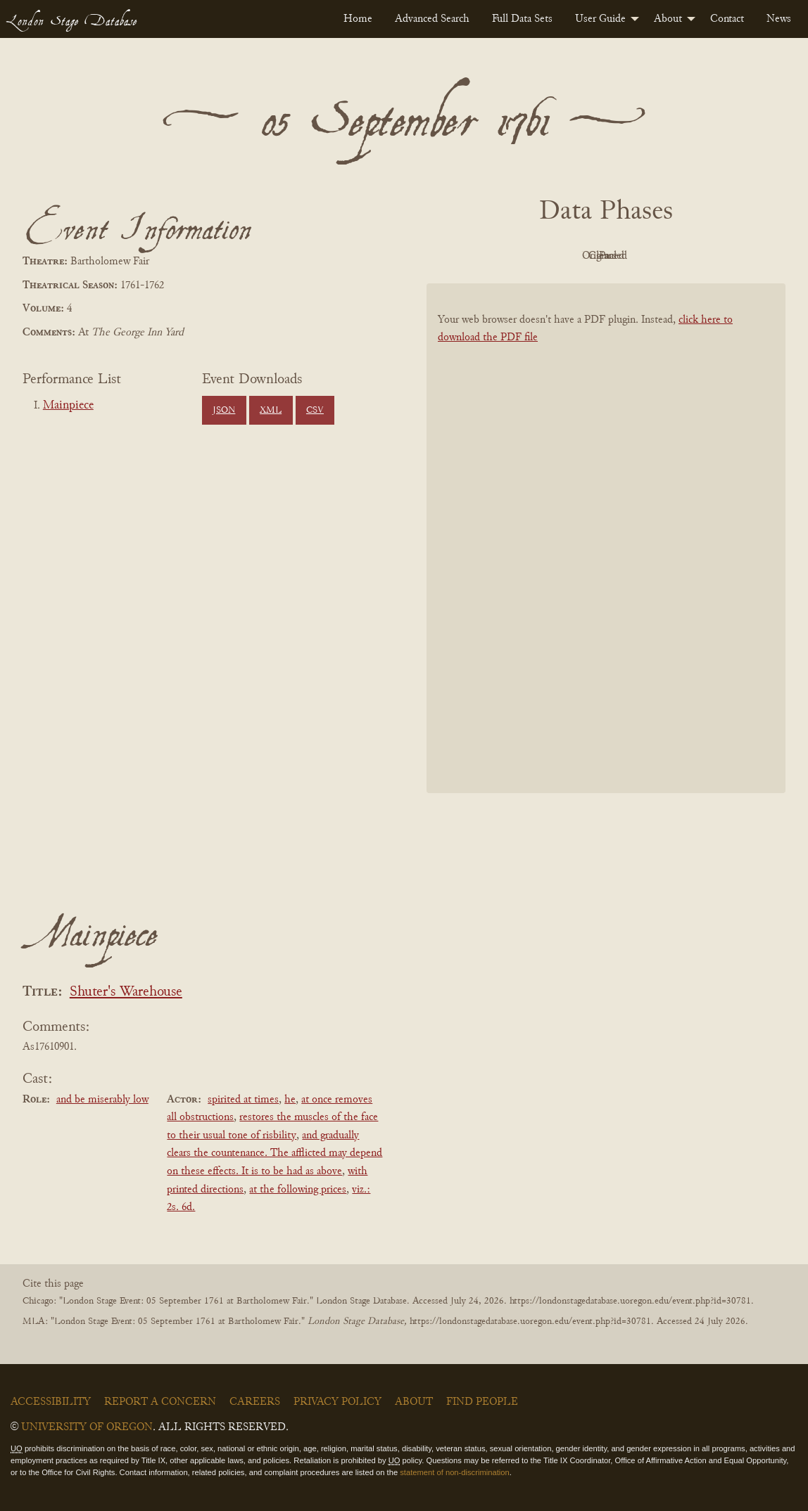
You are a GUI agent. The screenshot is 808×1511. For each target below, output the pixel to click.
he (290, 1099)
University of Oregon (87, 1427)
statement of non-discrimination (454, 1472)
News (778, 19)
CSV (315, 411)
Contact (727, 19)
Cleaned (641, 256)
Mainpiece (68, 405)
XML (271, 411)
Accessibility (51, 1402)
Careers (254, 1402)
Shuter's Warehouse (126, 992)
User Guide (600, 19)
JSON (224, 411)
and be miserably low (102, 1099)
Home (357, 19)
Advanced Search (432, 19)
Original (564, 256)
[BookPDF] (606, 544)
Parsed (719, 256)
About (668, 19)
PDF (486, 256)
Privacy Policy (337, 1402)
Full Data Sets (522, 19)
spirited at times (243, 1099)
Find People (482, 1402)
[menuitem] (358, 19)
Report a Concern (160, 1402)
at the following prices (297, 1189)
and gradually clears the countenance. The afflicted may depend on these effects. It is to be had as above (274, 1153)
